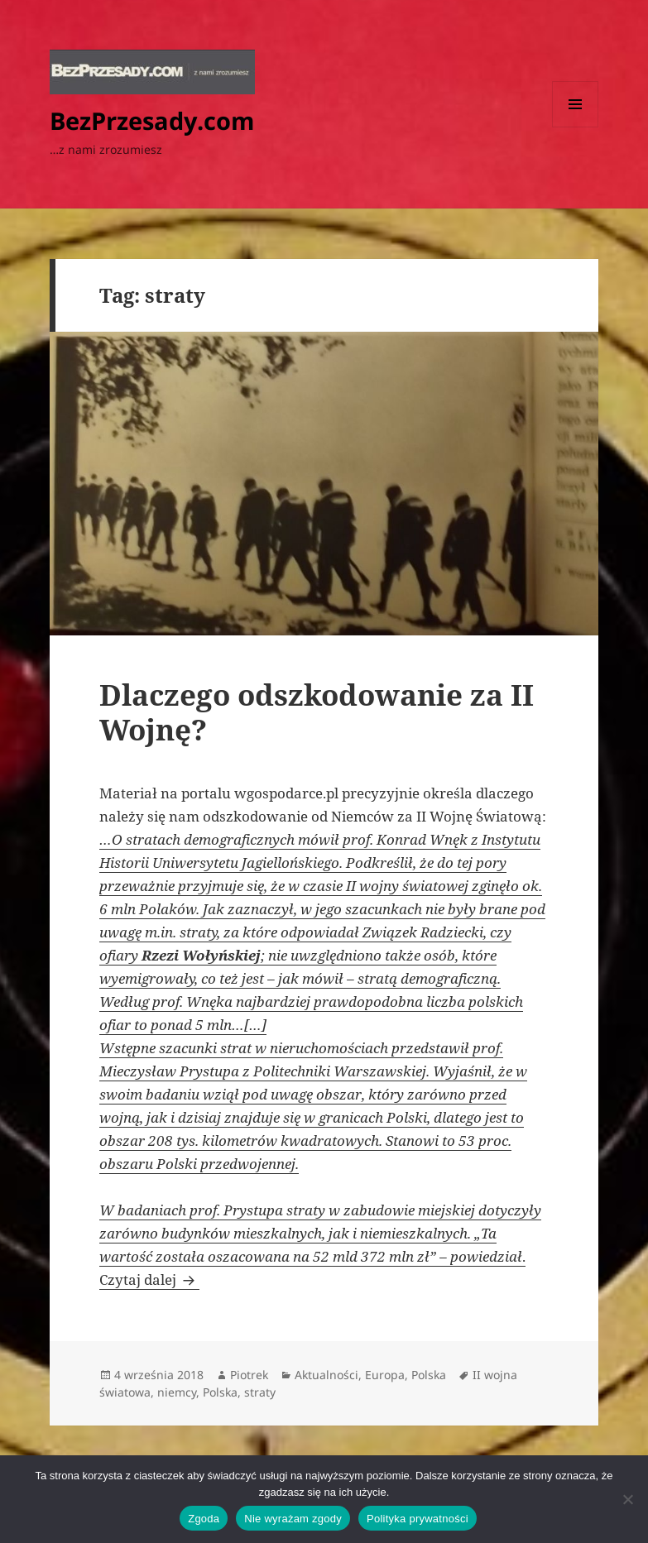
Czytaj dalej (149, 1279)
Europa (385, 1374)
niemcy (176, 1392)
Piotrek (249, 1374)
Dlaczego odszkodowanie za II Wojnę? (316, 712)
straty (260, 1392)
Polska (428, 1374)
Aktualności (326, 1374)
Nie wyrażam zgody (293, 1518)
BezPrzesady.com (152, 120)
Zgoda (203, 1518)
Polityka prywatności (417, 1518)
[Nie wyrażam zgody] (627, 1499)
